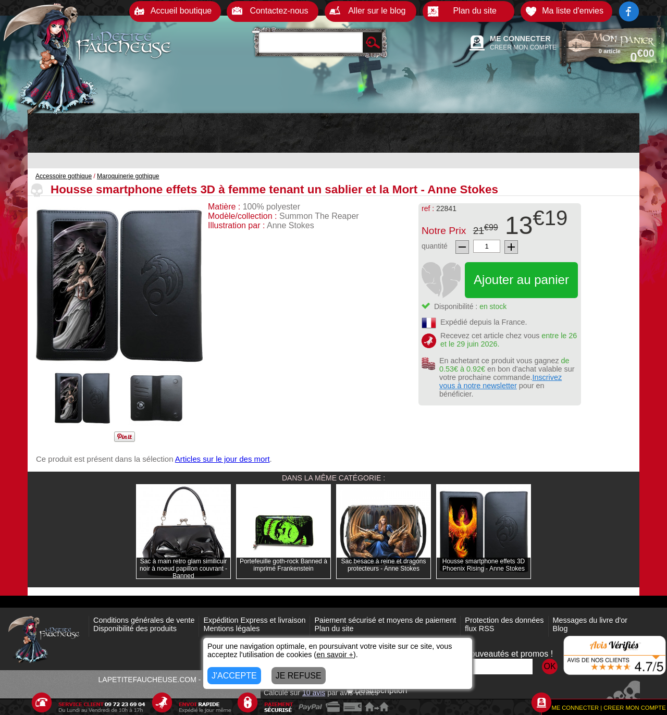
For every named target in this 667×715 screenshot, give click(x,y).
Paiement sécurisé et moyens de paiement (385, 620)
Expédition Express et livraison (254, 620)
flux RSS (479, 628)
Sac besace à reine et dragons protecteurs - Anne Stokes (383, 565)
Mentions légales (231, 628)
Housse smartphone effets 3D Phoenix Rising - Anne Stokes (483, 565)
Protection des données (504, 620)
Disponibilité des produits (135, 628)
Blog (560, 628)
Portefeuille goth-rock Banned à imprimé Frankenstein (283, 565)
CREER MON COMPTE (523, 47)
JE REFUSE (299, 675)
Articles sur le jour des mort (222, 458)
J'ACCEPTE (234, 675)
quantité (435, 246)
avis (313, 692)
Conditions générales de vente (143, 620)
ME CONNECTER (520, 38)
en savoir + (334, 654)
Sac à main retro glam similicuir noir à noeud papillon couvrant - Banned (183, 569)
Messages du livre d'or (590, 620)
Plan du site (333, 628)
